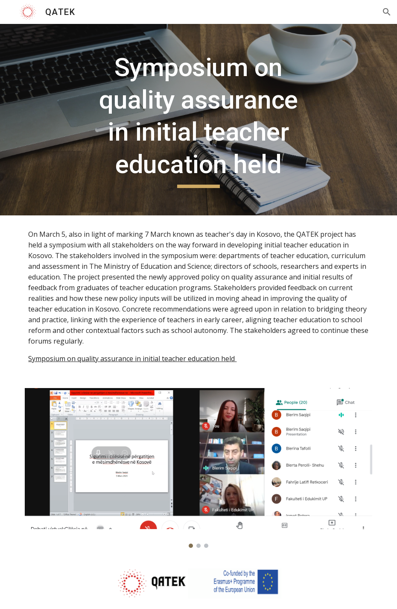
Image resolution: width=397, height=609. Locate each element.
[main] (198, 119)
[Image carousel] (198, 468)
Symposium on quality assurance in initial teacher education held (132, 358)
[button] (387, 12)
